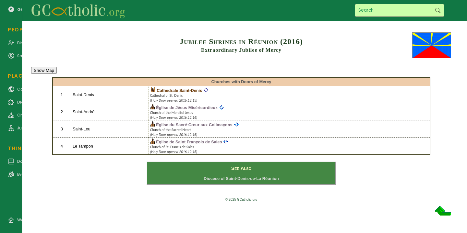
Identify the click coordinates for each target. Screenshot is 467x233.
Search (437, 10)
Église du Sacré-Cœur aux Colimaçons (194, 124)
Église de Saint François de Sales (189, 141)
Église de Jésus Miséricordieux (187, 107)
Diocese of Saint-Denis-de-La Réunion (241, 178)
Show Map (44, 70)
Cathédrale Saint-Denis (179, 90)
